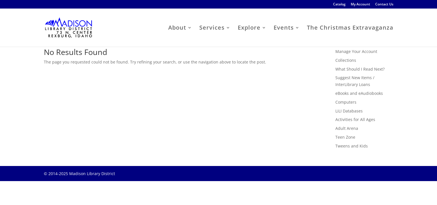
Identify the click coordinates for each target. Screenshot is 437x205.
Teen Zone (345, 137)
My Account (360, 5)
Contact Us (384, 5)
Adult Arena (346, 128)
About (177, 28)
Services (212, 28)
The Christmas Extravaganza (350, 28)
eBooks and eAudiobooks (359, 93)
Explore (249, 28)
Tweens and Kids (351, 146)
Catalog (339, 5)
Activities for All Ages (355, 119)
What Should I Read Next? (360, 69)
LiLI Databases (349, 111)
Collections (345, 60)
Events (284, 28)
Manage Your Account (356, 51)
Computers (345, 102)
